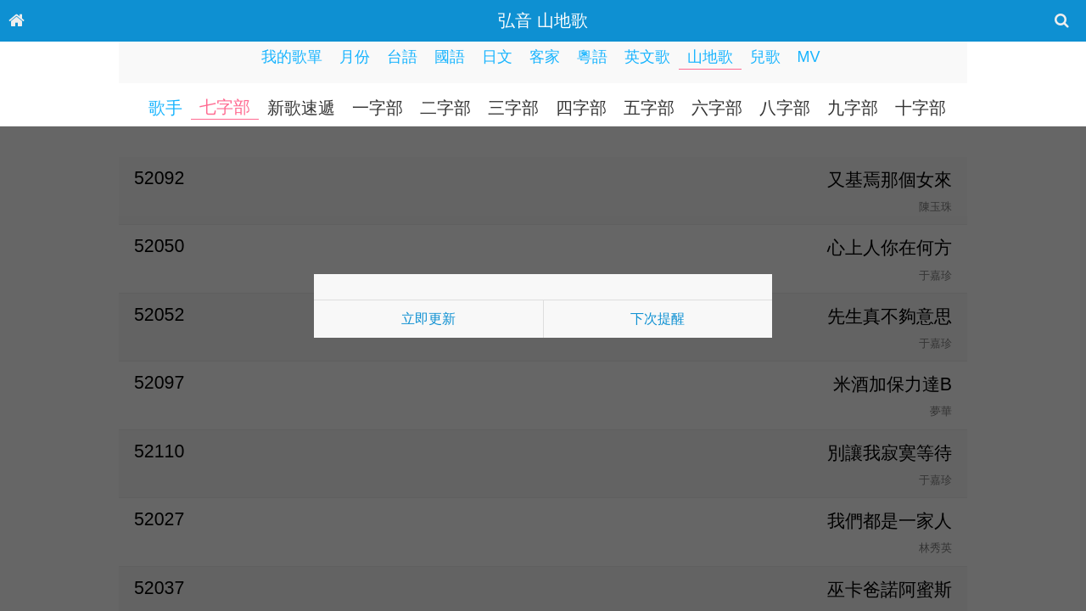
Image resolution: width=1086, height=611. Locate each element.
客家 (544, 56)
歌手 (165, 107)
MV (809, 56)
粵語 (592, 56)
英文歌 (647, 56)
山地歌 (710, 56)
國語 (449, 56)
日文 (497, 56)
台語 (402, 56)
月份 (354, 56)
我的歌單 (291, 56)
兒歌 (765, 56)
